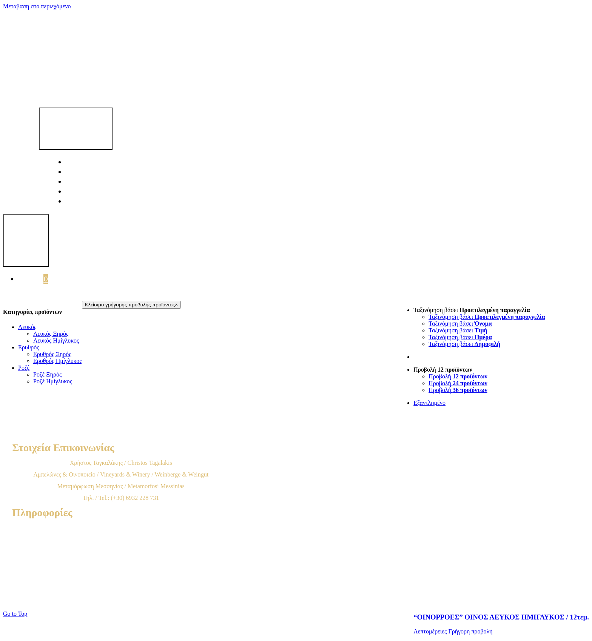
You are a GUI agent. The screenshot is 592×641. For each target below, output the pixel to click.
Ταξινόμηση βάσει (471, 310)
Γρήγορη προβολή (470, 631)
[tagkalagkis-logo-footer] (240, 434)
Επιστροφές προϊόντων (121, 574)
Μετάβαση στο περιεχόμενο (37, 6)
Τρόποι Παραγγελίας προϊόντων (121, 539)
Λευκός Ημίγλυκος (56, 340)
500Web (236, 599)
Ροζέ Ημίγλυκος (52, 381)
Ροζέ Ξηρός (47, 374)
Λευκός (27, 327)
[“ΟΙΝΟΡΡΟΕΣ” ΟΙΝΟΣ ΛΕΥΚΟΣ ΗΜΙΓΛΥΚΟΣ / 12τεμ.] (501, 503)
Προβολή (442, 369)
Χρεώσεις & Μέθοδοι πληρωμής (120, 551)
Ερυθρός (28, 347)
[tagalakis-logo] (238, 89)
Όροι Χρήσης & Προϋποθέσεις (120, 527)
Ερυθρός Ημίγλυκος (57, 361)
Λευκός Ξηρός (50, 333)
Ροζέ (23, 367)
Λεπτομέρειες (430, 631)
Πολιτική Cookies (121, 586)
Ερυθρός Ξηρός (52, 354)
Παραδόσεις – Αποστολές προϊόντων (120, 563)
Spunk (288, 599)
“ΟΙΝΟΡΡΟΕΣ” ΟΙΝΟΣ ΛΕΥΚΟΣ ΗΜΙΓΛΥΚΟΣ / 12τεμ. (501, 617)
